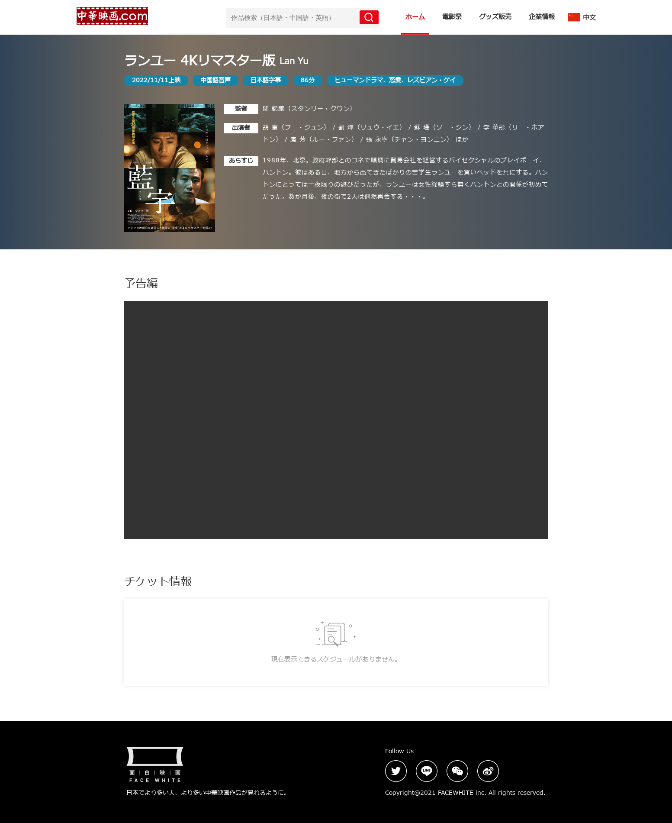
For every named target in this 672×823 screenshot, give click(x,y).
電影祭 (452, 17)
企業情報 (542, 17)
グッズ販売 (495, 17)
